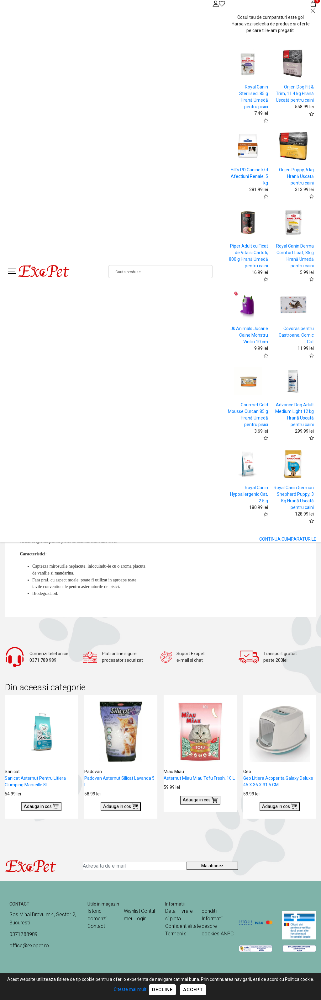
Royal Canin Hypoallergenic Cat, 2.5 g (249, 494)
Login (140, 919)
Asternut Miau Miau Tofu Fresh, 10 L (199, 778)
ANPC (227, 934)
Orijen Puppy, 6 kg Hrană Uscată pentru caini (296, 176)
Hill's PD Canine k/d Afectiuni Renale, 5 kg (249, 176)
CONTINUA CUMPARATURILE (287, 539)
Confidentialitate (183, 926)
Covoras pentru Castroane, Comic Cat (296, 335)
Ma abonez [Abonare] (212, 865)
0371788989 (23, 934)
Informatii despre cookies (212, 926)
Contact (96, 926)
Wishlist (132, 911)
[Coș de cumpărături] (313, 3)
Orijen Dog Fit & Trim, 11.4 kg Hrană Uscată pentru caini (295, 93)
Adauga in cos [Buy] (41, 806)
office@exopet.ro (29, 946)
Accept (193, 989)
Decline (162, 989)
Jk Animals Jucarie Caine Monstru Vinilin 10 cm (249, 335)
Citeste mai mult (130, 989)
